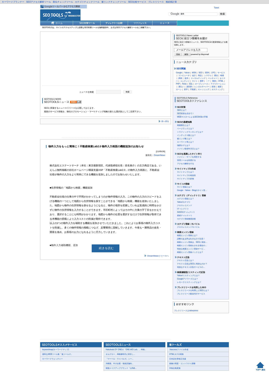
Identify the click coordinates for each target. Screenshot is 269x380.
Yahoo (187, 73)
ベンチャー (212, 78)
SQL (191, 84)
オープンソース (201, 84)
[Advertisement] (105, 59)
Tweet (216, 8)
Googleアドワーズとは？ (187, 279)
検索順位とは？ (183, 125)
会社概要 (46, 375)
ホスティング (217, 89)
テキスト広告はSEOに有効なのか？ (192, 264)
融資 (220, 87)
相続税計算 (171, 2)
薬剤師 (189, 87)
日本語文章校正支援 (177, 359)
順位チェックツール (63, 2)
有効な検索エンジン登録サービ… (191, 249)
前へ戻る (165, 121)
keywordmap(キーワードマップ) (55, 349)
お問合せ (58, 375)
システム (208, 75)
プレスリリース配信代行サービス (191, 294)
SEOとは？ (182, 110)
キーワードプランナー (13, 2)
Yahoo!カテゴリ (183, 202)
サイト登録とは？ (184, 187)
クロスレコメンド (184, 205)
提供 (186, 78)
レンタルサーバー (201, 87)
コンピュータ (184, 75)
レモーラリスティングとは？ (189, 282)
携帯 (202, 81)
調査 (180, 78)
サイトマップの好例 (185, 179)
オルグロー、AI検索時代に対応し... (120, 354)
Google (179, 73)
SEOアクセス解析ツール (38, 2)
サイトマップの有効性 (186, 175)
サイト (195, 81)
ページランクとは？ (185, 129)
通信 (216, 75)
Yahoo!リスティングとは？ (188, 275)
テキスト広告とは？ (185, 260)
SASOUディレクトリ (186, 212)
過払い (181, 87)
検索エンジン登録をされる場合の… (192, 245)
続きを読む (106, 248)
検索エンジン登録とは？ (187, 235)
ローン (179, 89)
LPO (213, 73)
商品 (200, 75)
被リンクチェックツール (113, 2)
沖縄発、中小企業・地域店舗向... (119, 363)
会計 (194, 75)
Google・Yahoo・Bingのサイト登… (192, 190)
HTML (220, 81)
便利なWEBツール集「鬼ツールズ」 (57, 354)
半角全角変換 (174, 368)
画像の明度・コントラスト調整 (182, 363)
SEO (200, 73)
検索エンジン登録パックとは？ (190, 252)
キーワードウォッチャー (52, 359)
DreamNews (159, 155)
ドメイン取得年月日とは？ (188, 149)
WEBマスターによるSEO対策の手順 (192, 117)
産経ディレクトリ (184, 215)
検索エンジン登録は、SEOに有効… (192, 242)
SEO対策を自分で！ (185, 113)
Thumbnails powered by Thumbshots (108, 374)
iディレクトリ (183, 209)
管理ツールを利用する (186, 160)
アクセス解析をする (185, 164)
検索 (222, 75)
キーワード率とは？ (185, 142)
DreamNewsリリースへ (158, 256)
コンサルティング (198, 78)
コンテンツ (185, 81)
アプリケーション (218, 84)
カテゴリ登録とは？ (185, 199)
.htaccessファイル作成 (178, 349)
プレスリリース (156, 2)
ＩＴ (208, 81)
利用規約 (86, 375)
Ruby (184, 84)
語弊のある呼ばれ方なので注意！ (191, 239)
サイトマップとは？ (185, 172)
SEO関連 (180, 68)
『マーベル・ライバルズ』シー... (119, 359)
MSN (194, 73)
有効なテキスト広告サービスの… (191, 267)
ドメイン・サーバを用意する (189, 157)
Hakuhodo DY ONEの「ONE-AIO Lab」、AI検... (126, 349)
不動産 (193, 89)
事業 (214, 81)
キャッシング (203, 89)
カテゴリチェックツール (87, 2)
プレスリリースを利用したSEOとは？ (193, 290)
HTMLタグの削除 (176, 354)
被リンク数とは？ (184, 139)
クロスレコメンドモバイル (188, 227)
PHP (178, 84)
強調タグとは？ (183, 145)
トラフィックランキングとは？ (190, 132)
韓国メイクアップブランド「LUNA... (121, 368)
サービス (221, 73)
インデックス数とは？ (186, 135)
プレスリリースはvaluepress (186, 311)
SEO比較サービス (137, 2)
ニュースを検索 (86, 92)
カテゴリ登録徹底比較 (186, 219)
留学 (186, 89)
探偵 (213, 87)
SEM (207, 73)
